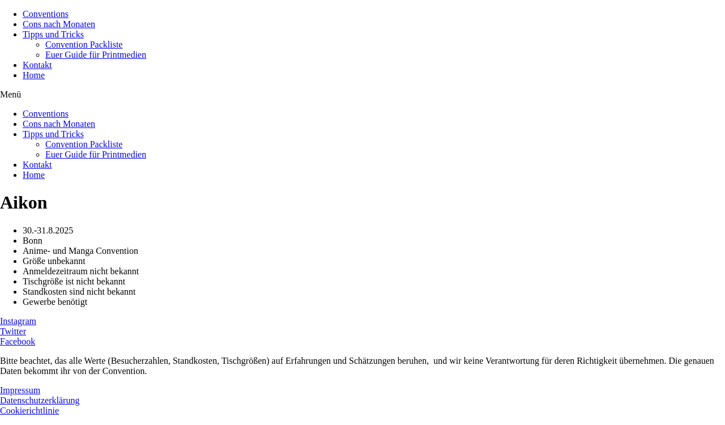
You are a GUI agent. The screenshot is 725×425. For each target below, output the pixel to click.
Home (34, 75)
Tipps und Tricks (53, 34)
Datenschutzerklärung (39, 400)
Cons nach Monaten (59, 24)
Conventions (46, 14)
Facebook (17, 341)
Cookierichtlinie (29, 410)
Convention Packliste (83, 44)
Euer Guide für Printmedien (95, 55)
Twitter (13, 331)
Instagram (18, 321)
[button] (362, 95)
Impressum (20, 390)
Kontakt (37, 65)
